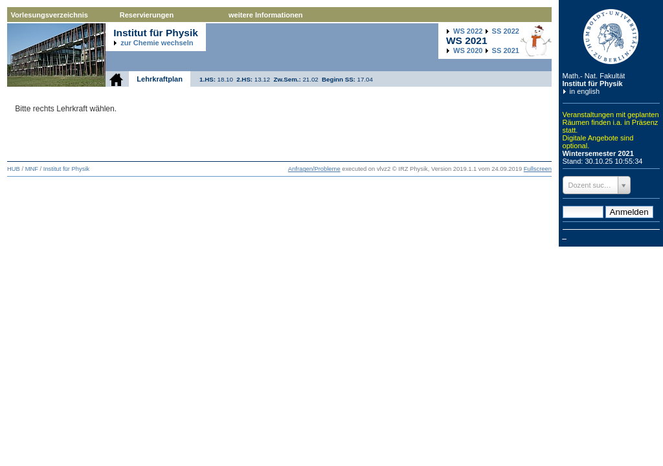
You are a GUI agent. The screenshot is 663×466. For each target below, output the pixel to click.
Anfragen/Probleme (314, 169)
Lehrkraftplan (160, 79)
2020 (467, 50)
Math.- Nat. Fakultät (594, 76)
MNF (31, 169)
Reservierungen (147, 15)
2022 (467, 31)
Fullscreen (538, 169)
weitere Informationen (266, 15)
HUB (13, 169)
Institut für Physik (593, 83)
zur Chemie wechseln (156, 43)
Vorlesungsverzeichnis (49, 15)
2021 (505, 50)
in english (585, 91)
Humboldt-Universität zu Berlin (611, 36)
